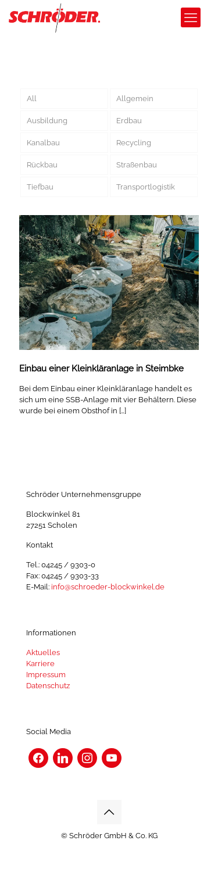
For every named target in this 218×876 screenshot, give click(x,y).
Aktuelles (43, 652)
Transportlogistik (145, 187)
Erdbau (129, 120)
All (32, 98)
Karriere (40, 663)
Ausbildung (47, 120)
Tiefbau (40, 187)
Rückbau (42, 164)
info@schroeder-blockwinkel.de (108, 586)
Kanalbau (43, 142)
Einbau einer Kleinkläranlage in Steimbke (101, 368)
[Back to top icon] (109, 812)
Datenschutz (48, 685)
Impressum (46, 674)
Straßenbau (136, 164)
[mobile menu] (191, 17)
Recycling (133, 142)
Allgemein (134, 98)
